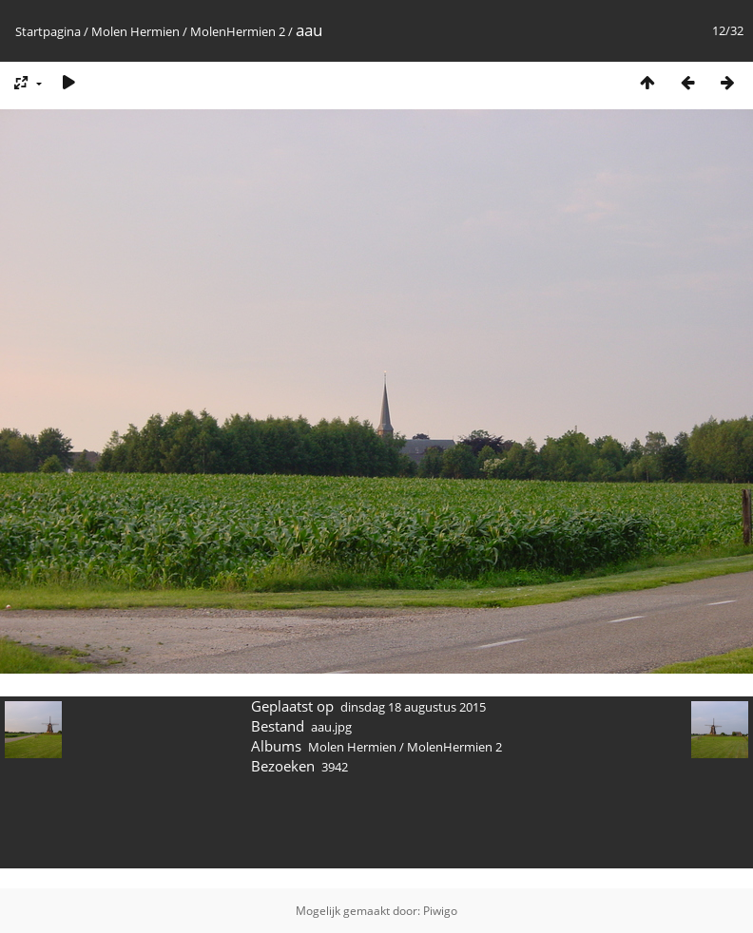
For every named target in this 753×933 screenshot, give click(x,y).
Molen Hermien (135, 31)
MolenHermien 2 (237, 31)
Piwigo (440, 911)
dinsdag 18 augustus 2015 (413, 706)
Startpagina (48, 31)
